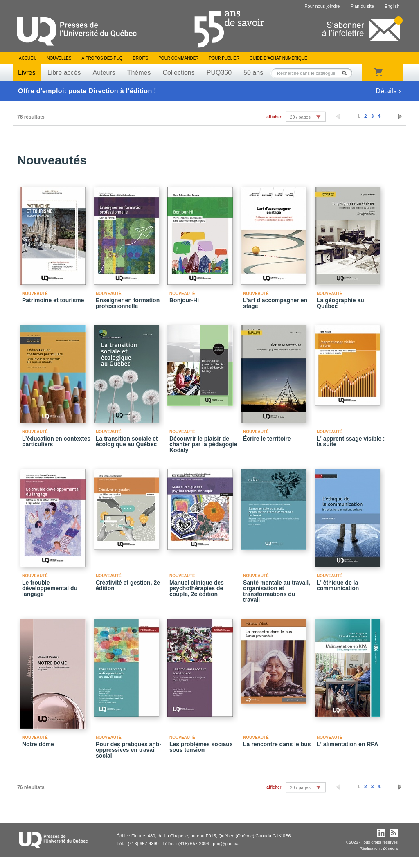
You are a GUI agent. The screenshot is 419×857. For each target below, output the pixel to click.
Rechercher (346, 73)
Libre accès (64, 72)
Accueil (27, 58)
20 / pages (300, 117)
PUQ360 (219, 72)
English (392, 6)
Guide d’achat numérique (278, 58)
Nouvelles (59, 58)
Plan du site (362, 6)
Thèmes (139, 72)
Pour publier (224, 58)
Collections (178, 72)
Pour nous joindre (322, 6)
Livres (27, 72)
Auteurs (104, 72)
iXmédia (390, 848)
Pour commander (178, 58)
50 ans (253, 72)
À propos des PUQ (101, 58)
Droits (140, 58)
